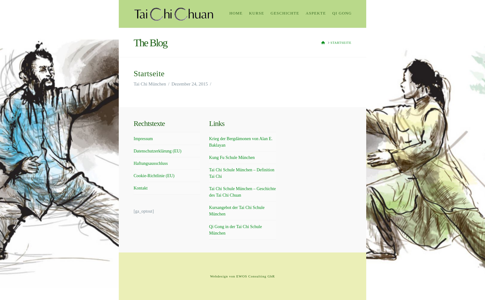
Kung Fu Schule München (232, 157)
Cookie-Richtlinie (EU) (154, 175)
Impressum (143, 138)
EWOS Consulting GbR (255, 276)
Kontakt (141, 188)
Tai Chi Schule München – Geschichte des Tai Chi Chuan (242, 192)
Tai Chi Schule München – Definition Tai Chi (241, 173)
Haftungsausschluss (151, 163)
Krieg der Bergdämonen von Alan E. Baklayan (241, 142)
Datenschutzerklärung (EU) (157, 151)
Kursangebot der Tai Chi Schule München (236, 210)
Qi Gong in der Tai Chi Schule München (235, 229)
